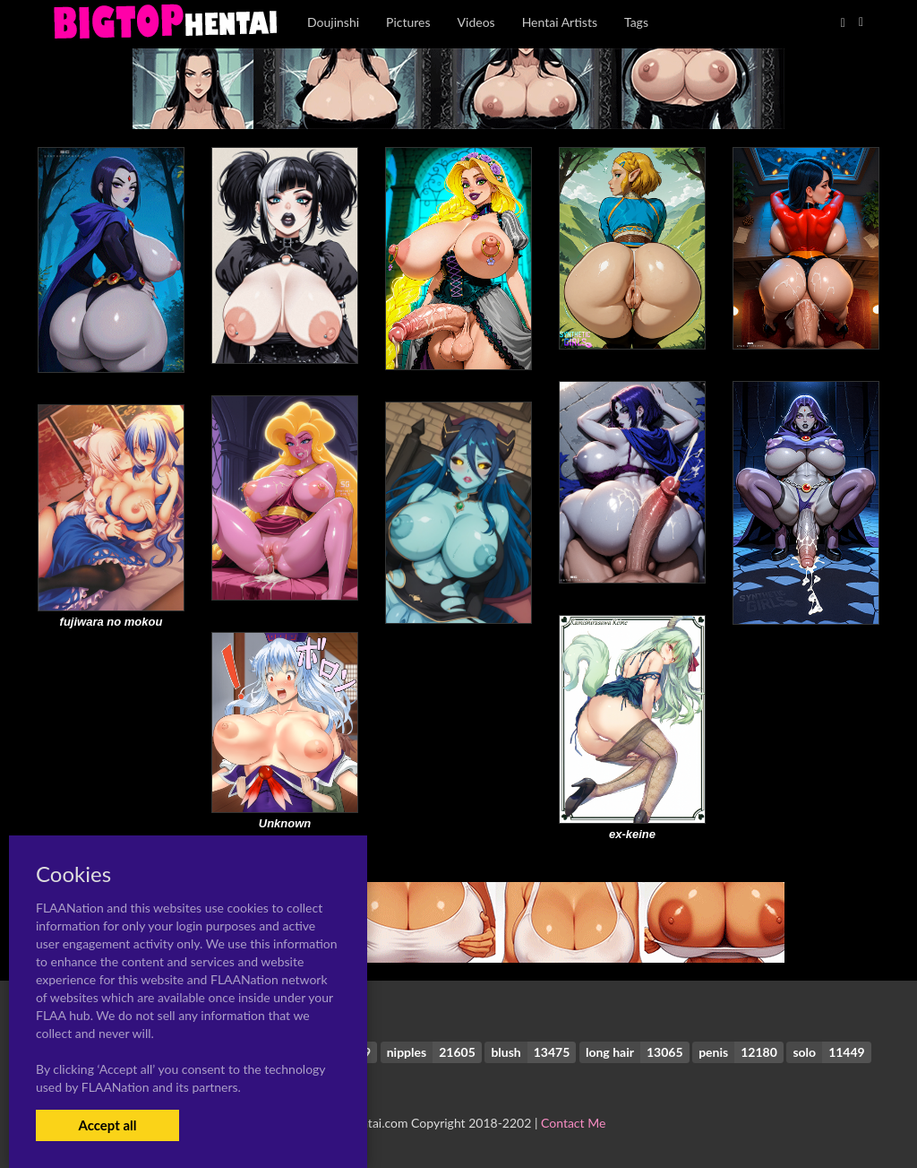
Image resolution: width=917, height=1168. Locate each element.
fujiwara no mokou (111, 621)
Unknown (285, 823)
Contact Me (573, 1122)
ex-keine (632, 834)
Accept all (107, 1125)
